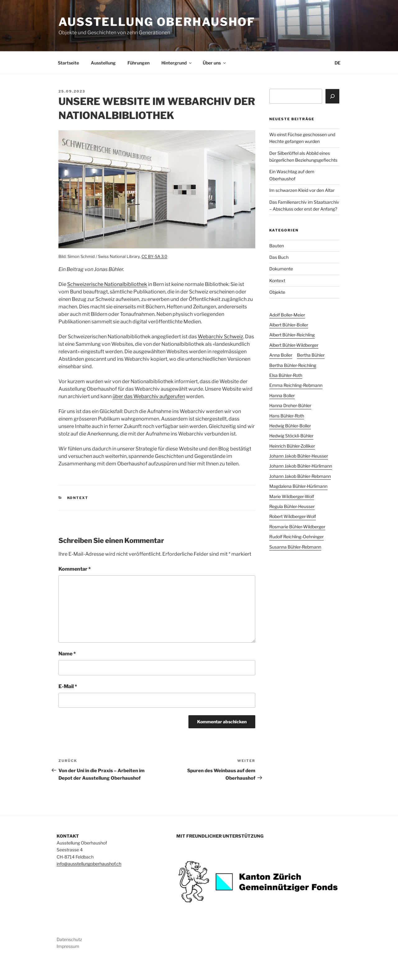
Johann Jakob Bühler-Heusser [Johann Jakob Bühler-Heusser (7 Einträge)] (298, 456)
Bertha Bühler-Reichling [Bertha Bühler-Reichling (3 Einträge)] (292, 365)
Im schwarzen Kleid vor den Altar (302, 190)
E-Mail (67, 686)
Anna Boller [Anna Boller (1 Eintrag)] (280, 355)
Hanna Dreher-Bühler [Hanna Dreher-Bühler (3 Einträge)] (290, 405)
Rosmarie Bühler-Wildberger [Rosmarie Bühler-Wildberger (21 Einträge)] (297, 526)
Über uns (215, 62)
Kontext (78, 498)
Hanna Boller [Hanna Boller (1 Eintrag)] (282, 395)
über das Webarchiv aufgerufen (149, 396)
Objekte (277, 292)
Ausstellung (103, 62)
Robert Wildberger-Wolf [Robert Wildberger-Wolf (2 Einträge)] (292, 516)
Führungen (138, 62)
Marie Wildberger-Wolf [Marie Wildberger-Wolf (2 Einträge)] (291, 496)
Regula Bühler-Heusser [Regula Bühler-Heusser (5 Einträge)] (292, 506)
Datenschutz (69, 939)
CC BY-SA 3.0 (154, 256)
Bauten (276, 245)
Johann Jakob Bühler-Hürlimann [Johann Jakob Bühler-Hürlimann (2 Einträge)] (300, 465)
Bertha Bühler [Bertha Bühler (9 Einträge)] (311, 355)
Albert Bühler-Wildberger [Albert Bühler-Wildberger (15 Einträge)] (293, 345)
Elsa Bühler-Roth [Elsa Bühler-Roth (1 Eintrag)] (285, 375)
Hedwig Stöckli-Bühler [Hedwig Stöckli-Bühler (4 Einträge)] (291, 435)
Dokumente (281, 268)
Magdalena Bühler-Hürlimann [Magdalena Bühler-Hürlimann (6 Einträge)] (298, 486)
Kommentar (74, 569)
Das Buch (279, 257)
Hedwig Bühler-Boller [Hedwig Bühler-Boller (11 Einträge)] (290, 425)
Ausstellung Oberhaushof (156, 22)
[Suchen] (332, 96)
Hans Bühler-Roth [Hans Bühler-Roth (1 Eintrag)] (286, 415)
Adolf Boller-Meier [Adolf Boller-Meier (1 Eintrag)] (287, 314)
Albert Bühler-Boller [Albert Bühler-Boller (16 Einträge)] (288, 324)
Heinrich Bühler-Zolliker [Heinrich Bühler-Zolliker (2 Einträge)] (292, 446)
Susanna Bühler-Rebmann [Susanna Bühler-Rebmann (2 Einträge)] (295, 546)
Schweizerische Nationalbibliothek (107, 284)
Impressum (68, 946)
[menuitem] (337, 62)
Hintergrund (176, 62)
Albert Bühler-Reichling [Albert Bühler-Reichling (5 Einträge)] (292, 334)
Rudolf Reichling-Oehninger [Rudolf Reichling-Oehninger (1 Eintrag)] (296, 536)
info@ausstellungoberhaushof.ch (89, 863)
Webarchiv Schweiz (220, 337)
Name (67, 654)
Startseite (68, 62)
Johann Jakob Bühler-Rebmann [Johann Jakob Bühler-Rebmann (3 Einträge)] (300, 476)
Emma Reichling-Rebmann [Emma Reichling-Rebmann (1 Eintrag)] (295, 385)
